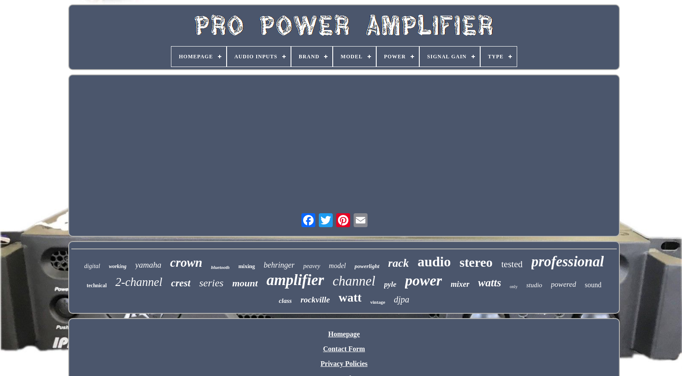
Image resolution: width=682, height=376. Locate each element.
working (118, 266)
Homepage (344, 334)
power (423, 280)
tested (512, 264)
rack (398, 263)
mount (245, 283)
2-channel (138, 282)
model (337, 265)
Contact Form (344, 348)
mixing (246, 266)
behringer (279, 265)
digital (92, 266)
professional (568, 261)
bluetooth (220, 267)
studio (534, 285)
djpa (402, 299)
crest (181, 283)
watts (489, 283)
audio (434, 261)
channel (354, 281)
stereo (475, 262)
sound (593, 285)
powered (563, 284)
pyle (390, 284)
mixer (460, 284)
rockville (315, 299)
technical (97, 285)
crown (186, 262)
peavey (311, 266)
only (514, 286)
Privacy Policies (344, 363)
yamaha (148, 264)
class (285, 300)
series (211, 283)
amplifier (295, 280)
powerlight (366, 266)
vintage (377, 302)
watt (349, 297)
